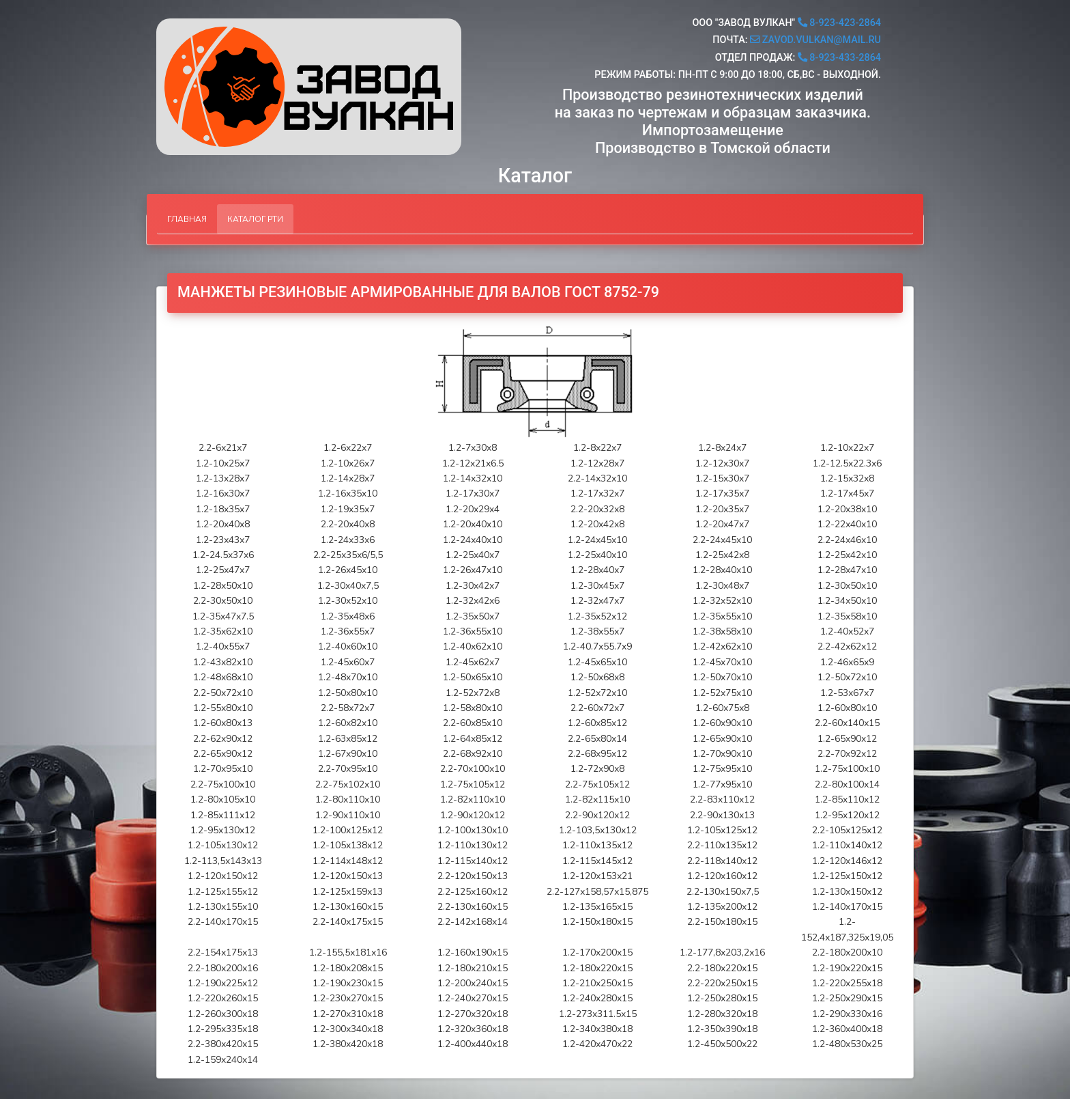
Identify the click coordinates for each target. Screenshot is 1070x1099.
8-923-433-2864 (839, 58)
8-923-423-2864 (839, 23)
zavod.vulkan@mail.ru (815, 40)
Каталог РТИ (255, 219)
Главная (187, 219)
